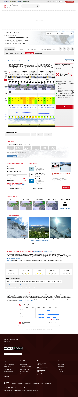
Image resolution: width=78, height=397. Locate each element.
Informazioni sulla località (48, 49)
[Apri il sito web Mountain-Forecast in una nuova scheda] (13, 2)
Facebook (61, 364)
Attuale (21, 49)
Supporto (20, 383)
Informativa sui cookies (32, 390)
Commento (48, 383)
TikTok (60, 369)
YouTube (60, 371)
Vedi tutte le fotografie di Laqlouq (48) (39, 240)
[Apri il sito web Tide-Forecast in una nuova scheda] (19, 2)
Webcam (40, 134)
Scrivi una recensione (29, 287)
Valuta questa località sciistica (14, 287)
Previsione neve (9, 49)
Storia (33, 134)
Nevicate (52, 6)
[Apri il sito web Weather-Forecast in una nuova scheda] (26, 2)
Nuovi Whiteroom (8, 371)
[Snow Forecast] (11, 6)
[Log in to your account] (72, 6)
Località (6, 32)
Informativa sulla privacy (19, 390)
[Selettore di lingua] (59, 1)
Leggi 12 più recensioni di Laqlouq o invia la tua (17, 284)
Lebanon (12, 32)
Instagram (61, 366)
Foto (58, 6)
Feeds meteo (23, 374)
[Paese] (52, 33)
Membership (23, 364)
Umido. (6, 105)
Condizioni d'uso (8, 390)
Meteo (45, 6)
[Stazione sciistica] (66, 33)
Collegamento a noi (38, 383)
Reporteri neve (24, 371)
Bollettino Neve (8, 369)
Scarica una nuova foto (39, 243)
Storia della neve (31, 49)
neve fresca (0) (17, 184)
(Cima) (9, 53)
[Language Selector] (13, 354)
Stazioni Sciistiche (9, 364)
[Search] (38, 6)
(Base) (29, 53)
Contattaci (28, 383)
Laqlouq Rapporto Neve (17, 188)
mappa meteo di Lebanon (13, 258)
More (6, 87)
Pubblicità (13, 383)
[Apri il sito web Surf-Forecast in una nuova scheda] (6, 2)
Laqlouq (18, 32)
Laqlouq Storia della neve (39, 188)
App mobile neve (25, 369)
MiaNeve (6, 376)
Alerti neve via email (25, 366)
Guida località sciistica (23, 134)
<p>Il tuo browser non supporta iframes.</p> (39, 315)
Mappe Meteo (39, 53)
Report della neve (10, 134)
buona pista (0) (47, 251)
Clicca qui (9, 260)
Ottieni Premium (69, 1)
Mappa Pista (48, 134)
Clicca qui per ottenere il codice (25, 300)
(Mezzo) (19, 53)
